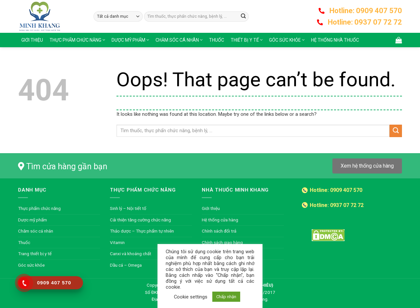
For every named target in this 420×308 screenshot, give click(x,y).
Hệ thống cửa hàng (220, 219)
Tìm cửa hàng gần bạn (66, 166)
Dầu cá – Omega (126, 265)
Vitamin (117, 242)
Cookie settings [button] (190, 297)
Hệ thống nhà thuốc (335, 40)
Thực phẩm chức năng (75, 40)
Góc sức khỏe (285, 40)
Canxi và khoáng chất (130, 253)
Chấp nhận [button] (226, 296)
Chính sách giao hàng (222, 242)
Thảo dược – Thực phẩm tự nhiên (142, 231)
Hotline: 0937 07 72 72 (365, 22)
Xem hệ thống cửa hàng (367, 166)
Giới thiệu (32, 40)
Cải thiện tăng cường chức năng (140, 219)
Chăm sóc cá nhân (177, 40)
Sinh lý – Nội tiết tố (128, 208)
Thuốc (216, 40)
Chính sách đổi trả (219, 231)
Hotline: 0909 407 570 (365, 11)
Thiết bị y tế (245, 40)
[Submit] (243, 16)
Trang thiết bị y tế (35, 253)
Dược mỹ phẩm (128, 40)
